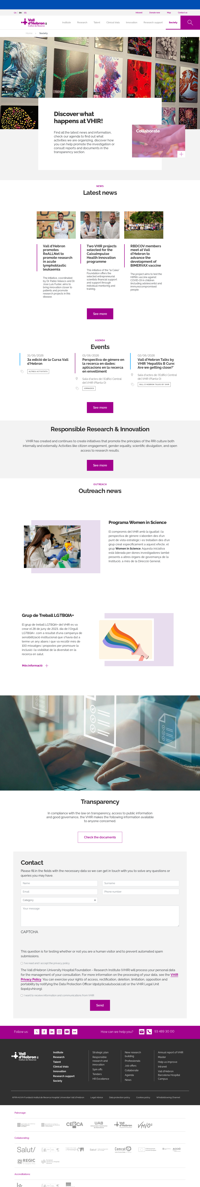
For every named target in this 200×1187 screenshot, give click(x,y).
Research (82, 22)
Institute (58, 1052)
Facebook (44, 1031)
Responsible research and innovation (100, 1061)
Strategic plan (100, 1052)
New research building (133, 1054)
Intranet (162, 1066)
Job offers (130, 1065)
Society (173, 22)
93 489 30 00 (164, 1031)
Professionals (132, 1060)
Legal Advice (96, 1097)
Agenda (129, 1075)
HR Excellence (100, 1078)
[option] (100, 555)
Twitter (36, 1031)
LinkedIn (52, 1031)
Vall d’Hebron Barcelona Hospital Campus (169, 1075)
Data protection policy (119, 1097)
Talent (97, 22)
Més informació (32, 665)
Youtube (67, 1031)
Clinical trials (113, 22)
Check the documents (100, 837)
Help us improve (167, 1061)
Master (162, 1057)
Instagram (59, 1031)
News (128, 1079)
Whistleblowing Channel (168, 1097)
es (25, 13)
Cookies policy (143, 1097)
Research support (153, 22)
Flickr (74, 1031)
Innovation (131, 22)
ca (15, 13)
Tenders (97, 1074)
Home (29, 33)
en (20, 13)
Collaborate (131, 1070)
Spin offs (97, 1069)
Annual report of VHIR (170, 1052)
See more (100, 314)
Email (141, 1031)
